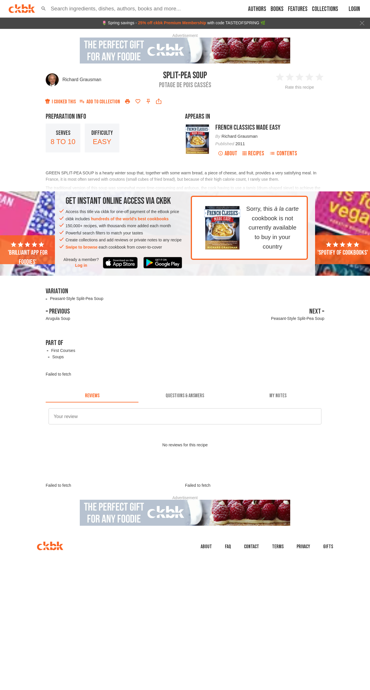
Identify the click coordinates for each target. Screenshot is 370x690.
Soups (58, 357)
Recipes (253, 153)
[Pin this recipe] (148, 101)
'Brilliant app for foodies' (27, 253)
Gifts (328, 573)
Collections (325, 9)
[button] (43, 9)
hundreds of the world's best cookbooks (130, 219)
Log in (81, 265)
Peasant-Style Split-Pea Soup (76, 298)
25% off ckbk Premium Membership (172, 22)
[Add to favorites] (138, 101)
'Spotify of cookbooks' (342, 249)
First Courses (63, 350)
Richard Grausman (81, 79)
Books (277, 9)
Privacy (303, 573)
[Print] (127, 101)
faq (228, 573)
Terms (278, 573)
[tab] (92, 395)
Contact (251, 573)
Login (354, 9)
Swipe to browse (81, 247)
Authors (257, 9)
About (227, 153)
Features (298, 9)
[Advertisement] (185, 484)
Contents (283, 153)
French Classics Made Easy (247, 127)
